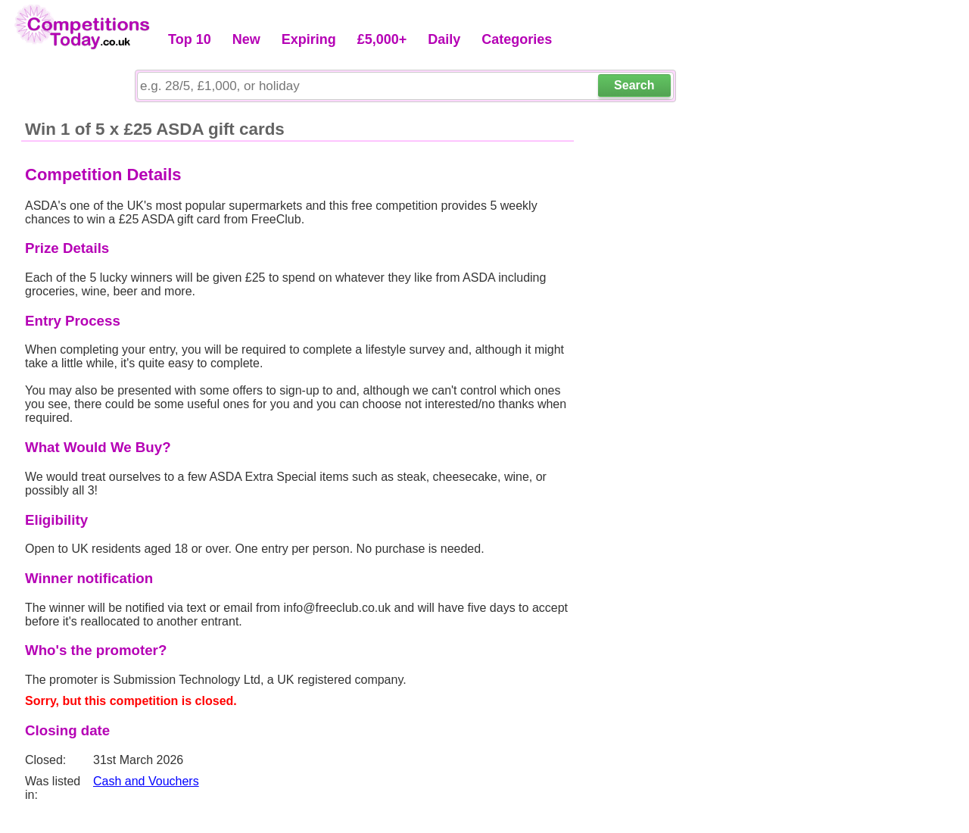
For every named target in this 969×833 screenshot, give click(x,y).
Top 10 (189, 39)
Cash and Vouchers (146, 781)
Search (634, 85)
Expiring (309, 39)
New (246, 39)
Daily (444, 39)
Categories (516, 39)
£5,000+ (382, 39)
